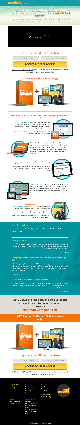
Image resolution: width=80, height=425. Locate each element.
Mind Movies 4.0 (29, 387)
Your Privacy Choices (15, 401)
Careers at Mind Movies (47, 389)
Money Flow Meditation (31, 409)
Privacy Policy (13, 391)
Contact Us (12, 393)
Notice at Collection (15, 403)
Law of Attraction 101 (31, 403)
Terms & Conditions (15, 389)
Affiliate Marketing (46, 397)
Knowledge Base (14, 387)
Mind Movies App (46, 387)
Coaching (12, 395)
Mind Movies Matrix (30, 389)
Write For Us (44, 391)
